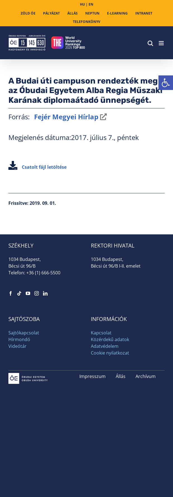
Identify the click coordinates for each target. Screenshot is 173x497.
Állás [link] (120, 376)
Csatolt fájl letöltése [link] (37, 167)
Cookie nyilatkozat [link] (110, 353)
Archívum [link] (146, 376)
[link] (165, 82)
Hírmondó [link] (19, 339)
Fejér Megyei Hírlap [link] (65, 116)
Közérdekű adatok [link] (110, 339)
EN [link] (91, 4)
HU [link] (82, 4)
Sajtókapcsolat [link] (23, 333)
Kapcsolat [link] (101, 333)
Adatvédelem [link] (105, 346)
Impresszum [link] (92, 376)
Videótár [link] (17, 346)
